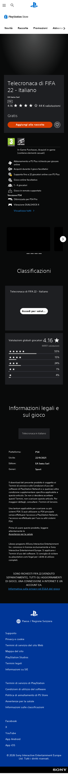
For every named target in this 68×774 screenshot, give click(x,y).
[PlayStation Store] (17, 16)
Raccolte (23, 28)
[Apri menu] (4, 5)
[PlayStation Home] (34, 5)
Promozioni (40, 28)
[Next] (63, 239)
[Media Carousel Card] (28, 239)
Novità (9, 28)
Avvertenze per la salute (21, 534)
